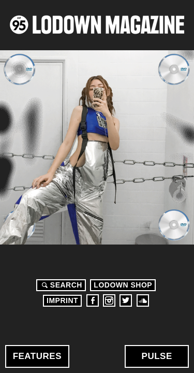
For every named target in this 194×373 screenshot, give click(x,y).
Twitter (126, 300)
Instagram (109, 300)
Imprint (62, 300)
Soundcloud (143, 300)
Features (37, 356)
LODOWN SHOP (123, 285)
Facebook (92, 300)
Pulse (157, 356)
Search (60, 285)
